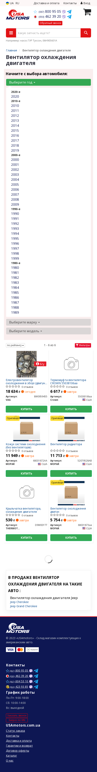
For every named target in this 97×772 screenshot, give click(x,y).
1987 (15, 302)
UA (10, 3)
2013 (15, 120)
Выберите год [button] (22, 82)
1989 (15, 312)
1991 (15, 218)
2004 (15, 179)
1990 (15, 213)
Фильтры (83, 345)
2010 (15, 105)
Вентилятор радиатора (66, 444)
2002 (15, 169)
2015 (15, 130)
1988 (15, 307)
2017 (15, 140)
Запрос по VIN (17, 720)
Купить (26, 409)
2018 (15, 145)
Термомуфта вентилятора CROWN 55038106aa (68, 381)
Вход (85, 3)
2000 (15, 159)
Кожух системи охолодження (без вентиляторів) (25, 446)
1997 (15, 248)
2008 (15, 199)
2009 (15, 204)
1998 (15, 253)
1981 (15, 272)
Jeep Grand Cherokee (23, 606)
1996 (15, 243)
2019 (15, 150)
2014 (15, 125)
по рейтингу (15, 345)
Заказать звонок (17, 715)
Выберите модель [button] (25, 331)
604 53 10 (17, 681)
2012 (15, 115)
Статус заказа (15, 731)
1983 (15, 282)
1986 (15, 297)
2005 (15, 184)
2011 (15, 110)
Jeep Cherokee (19, 602)
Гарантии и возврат (19, 745)
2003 (15, 174)
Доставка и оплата (46, 3)
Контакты (70, 3)
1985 (15, 292)
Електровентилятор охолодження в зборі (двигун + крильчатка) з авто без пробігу (25, 381)
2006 (15, 189)
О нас (9, 760)
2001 (15, 164)
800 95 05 (48, 11)
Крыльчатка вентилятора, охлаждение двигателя (23, 510)
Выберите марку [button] (24, 322)
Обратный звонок (50, 23)
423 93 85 (17, 687)
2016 (15, 135)
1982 (15, 277)
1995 (15, 238)
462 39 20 (48, 16)
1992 (15, 223)
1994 (15, 233)
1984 (15, 287)
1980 (15, 267)
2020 (15, 96)
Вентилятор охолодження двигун (68, 510)
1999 (15, 258)
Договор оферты (17, 750)
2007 (15, 194)
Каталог (11, 755)
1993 (15, 228)
